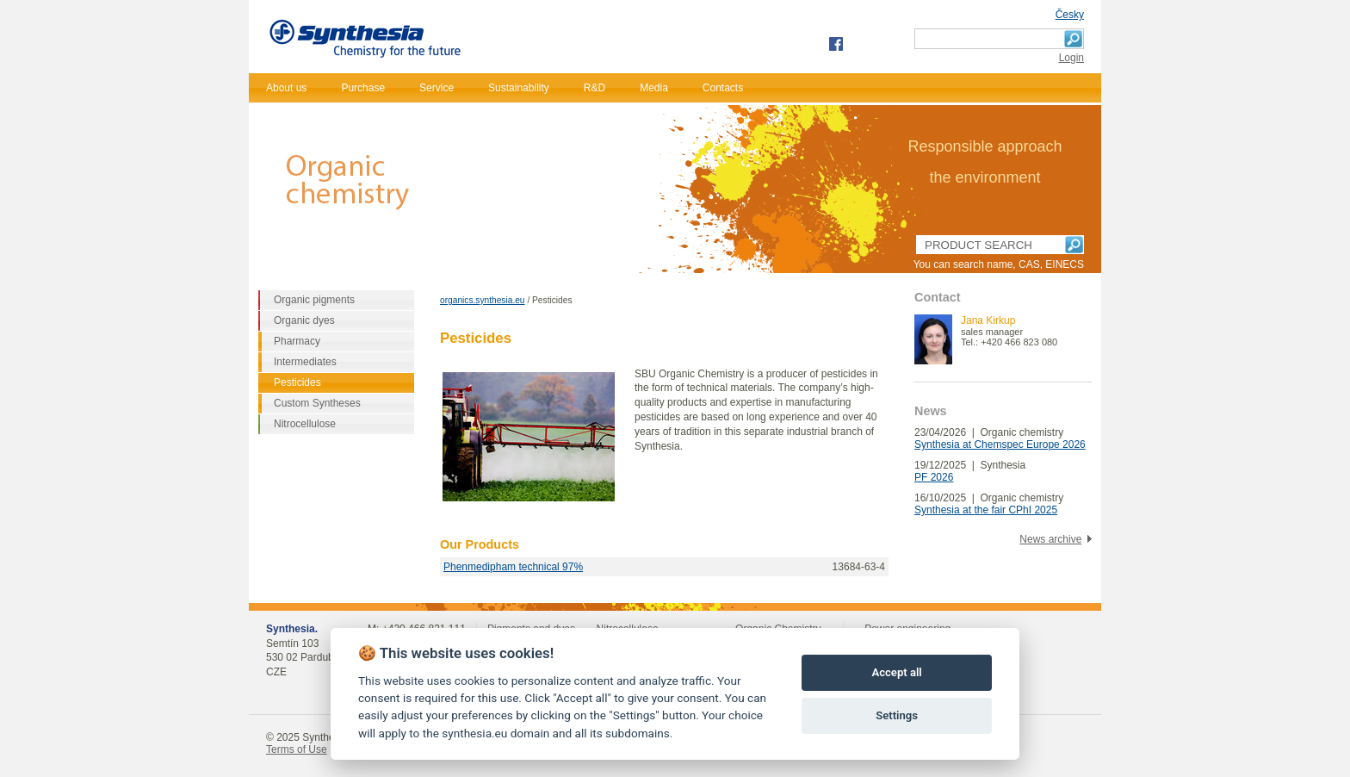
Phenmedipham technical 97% (513, 567)
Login (1071, 58)
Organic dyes (304, 320)
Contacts (723, 88)
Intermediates (305, 362)
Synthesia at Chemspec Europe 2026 (1000, 444)
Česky (1070, 15)
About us (286, 88)
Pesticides (297, 382)
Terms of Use (296, 749)
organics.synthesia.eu (482, 300)
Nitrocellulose (305, 424)
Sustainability (518, 88)
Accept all (896, 672)
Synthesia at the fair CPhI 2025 (985, 510)
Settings (897, 715)
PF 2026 (933, 477)
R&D (594, 88)
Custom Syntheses (317, 403)
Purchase (363, 88)
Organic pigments (314, 300)
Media (654, 88)
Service (436, 88)
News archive (1050, 539)
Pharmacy (297, 341)
